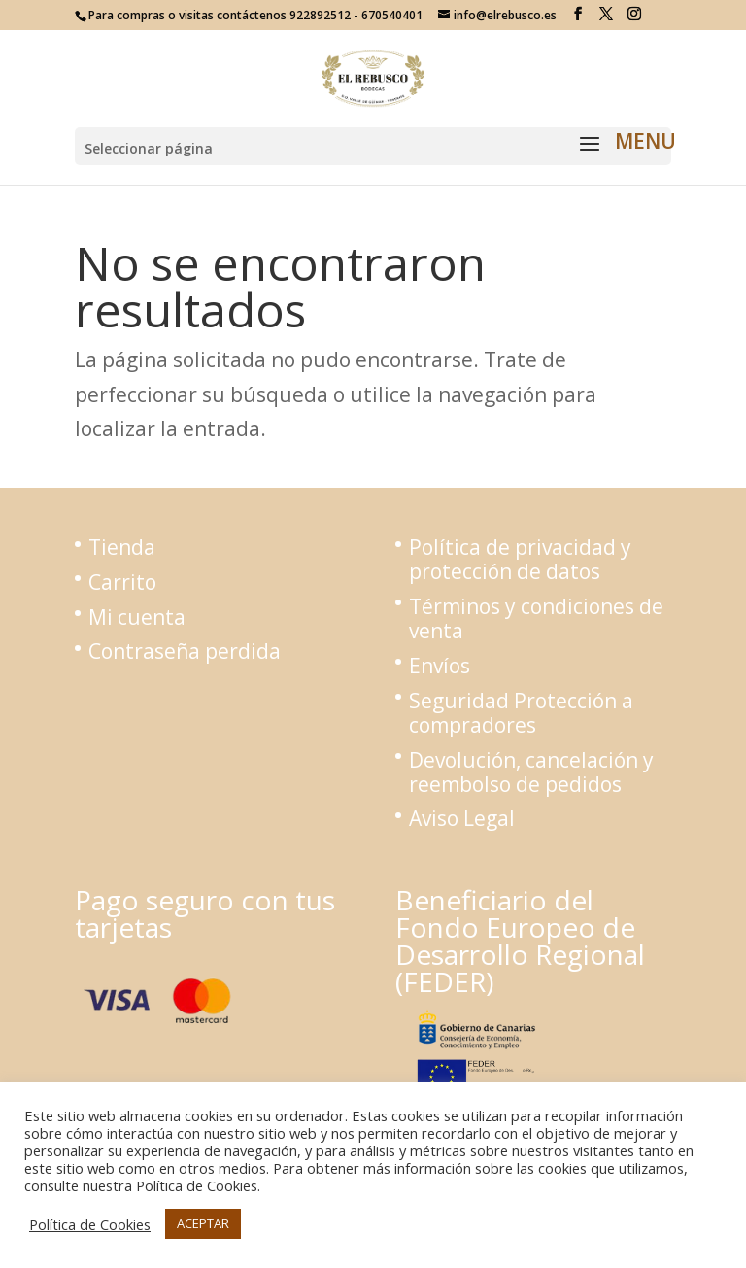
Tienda (121, 547)
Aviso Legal (462, 818)
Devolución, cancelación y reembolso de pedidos (531, 772)
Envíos (439, 665)
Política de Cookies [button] (90, 1224)
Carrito (122, 582)
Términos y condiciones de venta (536, 618)
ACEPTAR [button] (203, 1223)
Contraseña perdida (184, 651)
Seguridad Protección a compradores (521, 712)
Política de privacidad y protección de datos (520, 559)
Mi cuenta (137, 617)
